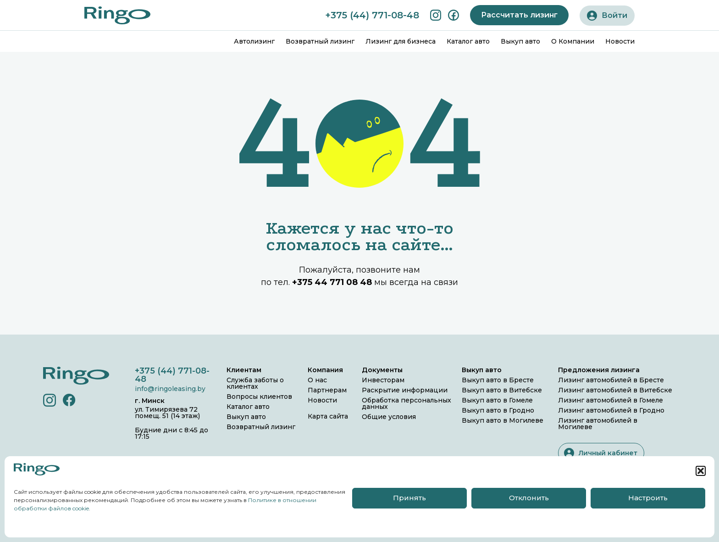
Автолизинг (254, 41)
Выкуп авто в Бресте (498, 380)
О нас (317, 380)
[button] (700, 470)
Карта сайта (328, 416)
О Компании (572, 41)
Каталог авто (468, 41)
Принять (409, 497)
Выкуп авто (520, 41)
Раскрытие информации (405, 390)
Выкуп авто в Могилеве (502, 420)
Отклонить (529, 497)
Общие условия (389, 417)
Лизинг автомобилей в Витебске (615, 390)
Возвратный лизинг (320, 41)
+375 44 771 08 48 (332, 282)
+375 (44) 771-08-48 (372, 15)
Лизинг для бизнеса (400, 41)
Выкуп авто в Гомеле (497, 400)
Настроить (648, 497)
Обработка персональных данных (406, 403)
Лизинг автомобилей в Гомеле (610, 400)
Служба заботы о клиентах (255, 383)
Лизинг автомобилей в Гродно (611, 410)
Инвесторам (383, 380)
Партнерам (327, 390)
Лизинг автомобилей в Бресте (611, 380)
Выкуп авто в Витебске (502, 390)
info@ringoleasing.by (170, 389)
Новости (620, 41)
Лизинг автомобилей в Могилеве (597, 423)
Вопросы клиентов (259, 396)
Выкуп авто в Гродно (498, 410)
